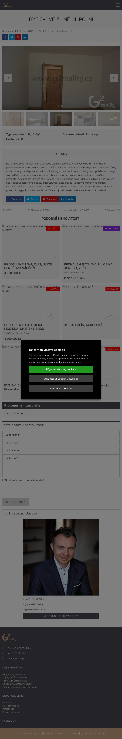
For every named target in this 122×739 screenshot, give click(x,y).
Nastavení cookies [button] (61, 388)
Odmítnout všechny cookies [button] (61, 378)
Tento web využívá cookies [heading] (47, 349)
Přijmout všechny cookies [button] (61, 369)
